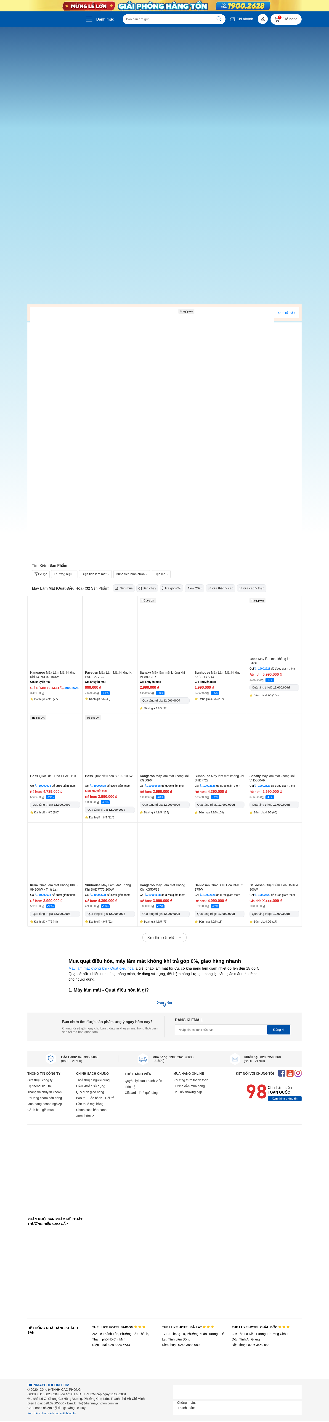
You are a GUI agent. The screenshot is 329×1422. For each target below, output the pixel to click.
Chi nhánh (241, 19)
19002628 (264, 668)
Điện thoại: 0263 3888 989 (181, 1345)
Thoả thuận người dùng (93, 1080)
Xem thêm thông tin (284, 1098)
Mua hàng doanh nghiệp (44, 1104)
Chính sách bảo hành (91, 1110)
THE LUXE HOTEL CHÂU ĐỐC (261, 1327)
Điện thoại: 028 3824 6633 (111, 1345)
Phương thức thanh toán (190, 1080)
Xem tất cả (286, 313)
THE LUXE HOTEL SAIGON (118, 1327)
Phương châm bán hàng (44, 1098)
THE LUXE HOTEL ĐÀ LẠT (188, 1327)
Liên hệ (130, 1087)
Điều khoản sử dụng (90, 1086)
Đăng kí (278, 1030)
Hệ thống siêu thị (39, 1086)
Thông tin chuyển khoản (44, 1092)
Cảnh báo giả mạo (40, 1110)
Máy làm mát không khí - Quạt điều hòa (101, 968)
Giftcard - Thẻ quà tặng (141, 1093)
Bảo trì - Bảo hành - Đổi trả (95, 1098)
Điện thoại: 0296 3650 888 (251, 1345)
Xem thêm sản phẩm (165, 937)
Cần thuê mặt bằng (89, 1104)
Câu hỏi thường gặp (187, 1092)
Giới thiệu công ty (40, 1080)
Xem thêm (85, 1116)
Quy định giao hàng (90, 1092)
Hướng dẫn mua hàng (189, 1086)
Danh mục (105, 19)
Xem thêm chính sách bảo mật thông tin (51, 1413)
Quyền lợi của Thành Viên (143, 1081)
